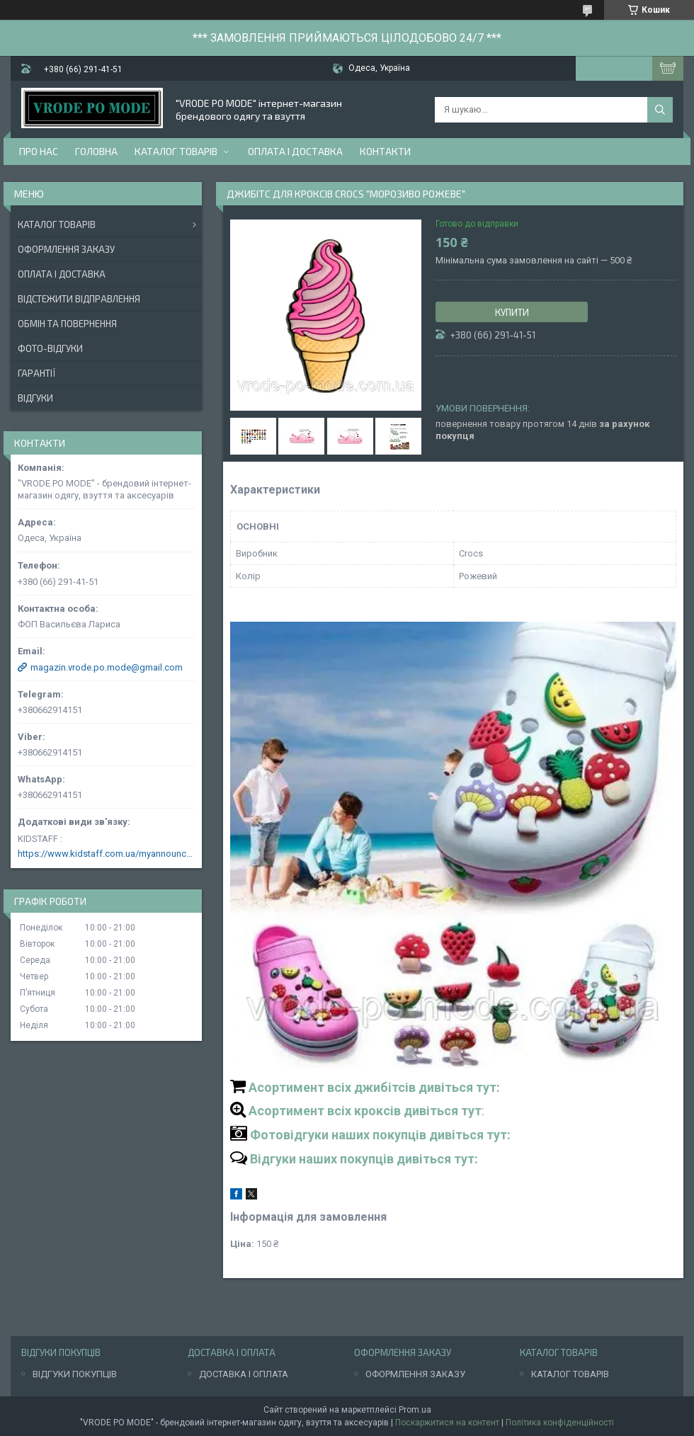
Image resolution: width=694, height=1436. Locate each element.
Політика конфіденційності (560, 1423)
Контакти (385, 151)
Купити (512, 312)
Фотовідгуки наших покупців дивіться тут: (380, 1134)
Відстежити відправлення (79, 298)
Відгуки (35, 398)
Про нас (38, 151)
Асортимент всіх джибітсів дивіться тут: (374, 1087)
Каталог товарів (176, 151)
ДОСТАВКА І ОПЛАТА (243, 1374)
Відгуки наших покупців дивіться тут (362, 1158)
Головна (96, 151)
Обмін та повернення (67, 323)
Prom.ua (415, 1410)
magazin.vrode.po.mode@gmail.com (106, 667)
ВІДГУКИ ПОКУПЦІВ (75, 1374)
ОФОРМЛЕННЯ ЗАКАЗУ (415, 1374)
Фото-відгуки (50, 348)
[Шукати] (660, 109)
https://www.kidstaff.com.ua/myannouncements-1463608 (106, 853)
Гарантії (36, 373)
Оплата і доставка (295, 151)
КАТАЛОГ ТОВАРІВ (570, 1374)
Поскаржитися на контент (447, 1423)
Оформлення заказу (66, 249)
